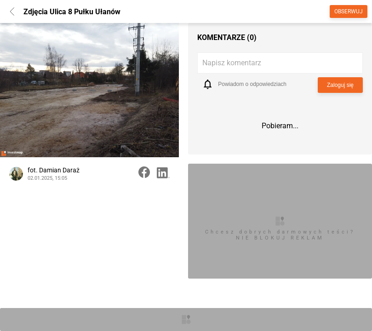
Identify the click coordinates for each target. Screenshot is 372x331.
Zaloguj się (340, 85)
